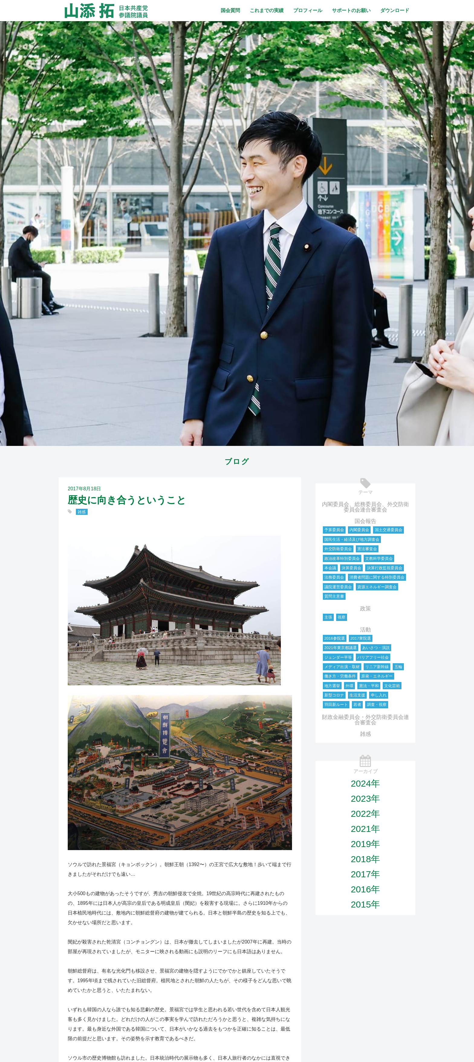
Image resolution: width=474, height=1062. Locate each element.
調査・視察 (377, 704)
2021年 (365, 829)
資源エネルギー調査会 (377, 587)
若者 (357, 704)
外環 (349, 686)
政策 (365, 609)
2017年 (365, 874)
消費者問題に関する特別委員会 (376, 577)
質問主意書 (334, 596)
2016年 (365, 889)
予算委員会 (334, 530)
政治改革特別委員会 (342, 558)
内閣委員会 (359, 530)
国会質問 (230, 10)
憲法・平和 (369, 686)
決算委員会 (351, 568)
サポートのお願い (351, 10)
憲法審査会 (367, 549)
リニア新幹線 (377, 666)
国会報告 (365, 521)
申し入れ (379, 695)
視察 (342, 617)
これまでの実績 (267, 10)
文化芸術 (392, 686)
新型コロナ (334, 695)
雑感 (82, 512)
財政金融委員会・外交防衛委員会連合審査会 (365, 720)
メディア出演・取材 (342, 666)
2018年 (365, 859)
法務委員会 (334, 577)
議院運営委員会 (338, 587)
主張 (328, 617)
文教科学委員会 (379, 558)
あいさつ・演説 (376, 647)
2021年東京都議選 (340, 647)
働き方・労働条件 (340, 676)
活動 (365, 630)
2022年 (365, 814)
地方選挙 (332, 686)
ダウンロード (394, 10)
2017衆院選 (360, 638)
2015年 (365, 904)
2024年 (365, 783)
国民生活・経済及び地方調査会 (351, 539)
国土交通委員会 (388, 530)
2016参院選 (334, 638)
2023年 (365, 799)
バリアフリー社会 (373, 657)
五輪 (398, 666)
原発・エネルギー (377, 676)
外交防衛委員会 (338, 549)
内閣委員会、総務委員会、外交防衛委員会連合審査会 (365, 507)
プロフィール (307, 10)
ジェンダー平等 (338, 657)
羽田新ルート (336, 704)
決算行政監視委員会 (384, 568)
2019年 (365, 844)
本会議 (330, 568)
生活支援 (357, 695)
